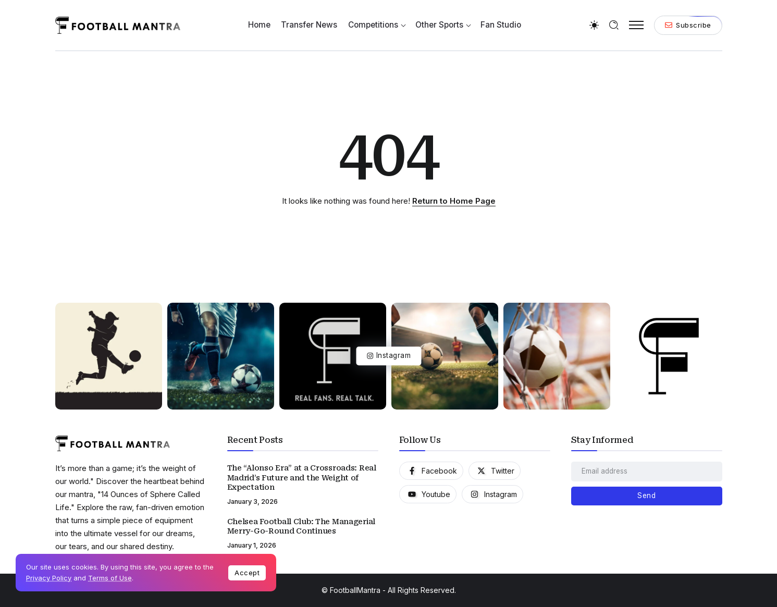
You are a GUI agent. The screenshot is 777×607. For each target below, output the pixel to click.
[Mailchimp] (646, 496)
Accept (247, 572)
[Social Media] (431, 470)
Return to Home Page (454, 201)
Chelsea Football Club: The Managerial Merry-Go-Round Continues (301, 526)
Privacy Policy (48, 578)
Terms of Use (110, 578)
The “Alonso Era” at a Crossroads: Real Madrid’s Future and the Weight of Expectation (301, 477)
